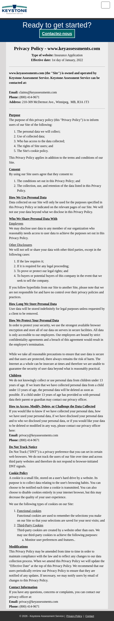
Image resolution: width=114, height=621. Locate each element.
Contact (89, 616)
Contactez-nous (57, 33)
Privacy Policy (74, 616)
